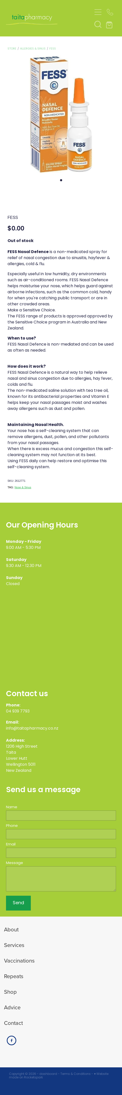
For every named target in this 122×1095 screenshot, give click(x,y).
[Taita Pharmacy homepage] (49, 18)
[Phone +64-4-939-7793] (110, 12)
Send (18, 903)
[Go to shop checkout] (110, 24)
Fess (52, 48)
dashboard (48, 1074)
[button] (98, 24)
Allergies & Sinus (33, 48)
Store (12, 48)
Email (11, 844)
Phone (12, 826)
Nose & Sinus (23, 487)
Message (14, 863)
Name (11, 807)
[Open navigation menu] (98, 12)
